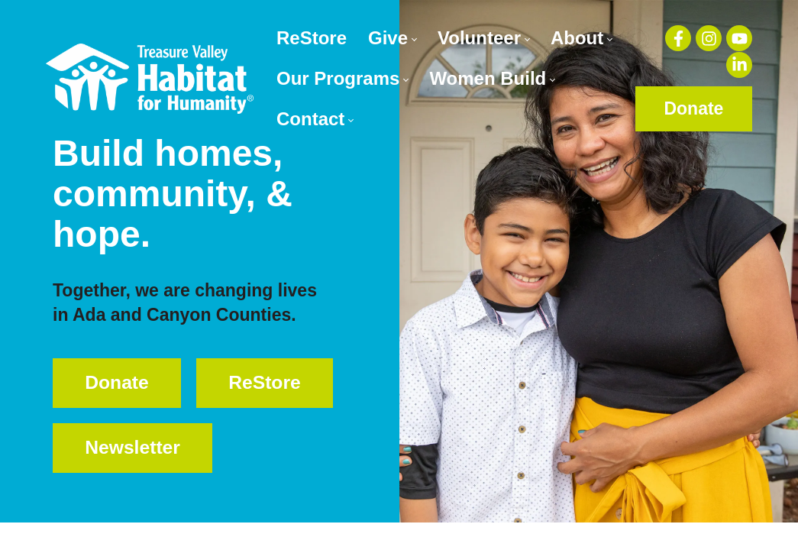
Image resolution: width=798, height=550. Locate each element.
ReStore (126, 435)
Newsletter (138, 488)
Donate (693, 108)
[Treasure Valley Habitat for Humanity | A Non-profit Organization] (150, 78)
